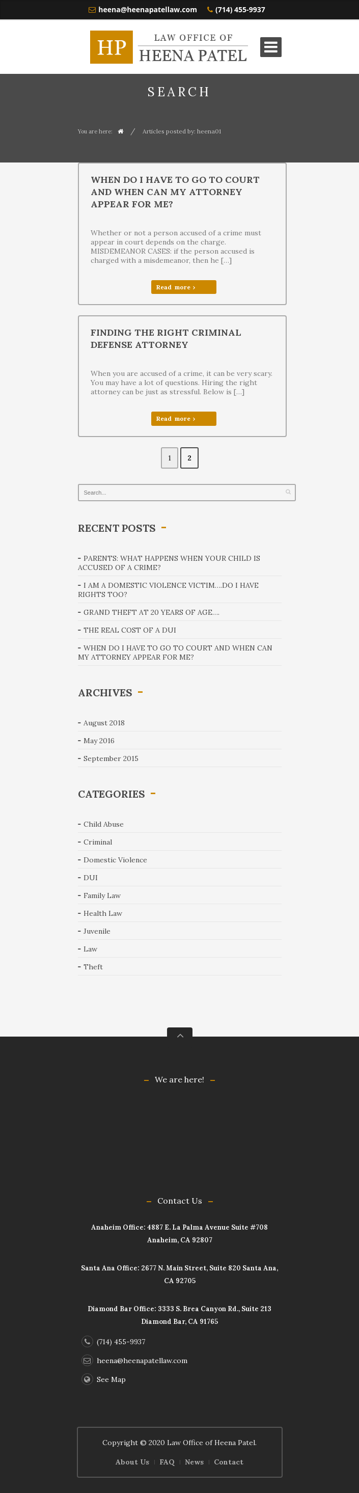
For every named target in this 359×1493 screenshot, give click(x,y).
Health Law (103, 913)
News (194, 1462)
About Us (132, 1462)
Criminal (98, 842)
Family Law (102, 895)
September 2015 (111, 758)
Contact (228, 1462)
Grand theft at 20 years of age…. (151, 612)
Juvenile (97, 931)
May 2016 (99, 740)
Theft (93, 966)
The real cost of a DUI (130, 630)
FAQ (167, 1462)
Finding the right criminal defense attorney (166, 338)
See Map (103, 1379)
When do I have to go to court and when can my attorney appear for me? (175, 192)
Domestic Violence (115, 859)
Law (90, 949)
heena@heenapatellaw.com (147, 9)
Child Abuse (104, 824)
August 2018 (104, 722)
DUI (91, 877)
